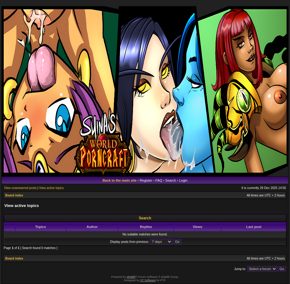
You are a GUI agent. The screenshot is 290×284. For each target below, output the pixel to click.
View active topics (51, 188)
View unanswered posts (20, 188)
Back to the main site (120, 180)
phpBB (131, 276)
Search (170, 180)
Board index (14, 195)
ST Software (148, 280)
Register (146, 180)
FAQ (159, 180)
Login (183, 180)
